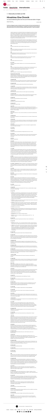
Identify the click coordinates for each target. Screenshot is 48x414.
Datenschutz (12, 409)
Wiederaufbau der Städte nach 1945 (16, 13)
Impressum (7, 409)
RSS (21, 409)
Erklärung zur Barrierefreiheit (38, 409)
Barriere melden (31, 409)
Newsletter (19, 409)
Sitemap (16, 409)
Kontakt (24, 409)
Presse (27, 409)
